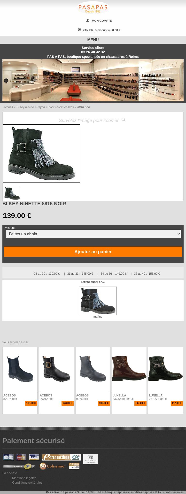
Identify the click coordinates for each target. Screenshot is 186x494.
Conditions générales (27, 482)
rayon (41, 107)
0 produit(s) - (98, 30)
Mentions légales (24, 478)
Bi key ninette (25, 107)
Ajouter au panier (92, 251)
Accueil (8, 107)
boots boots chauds (61, 107)
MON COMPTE (102, 21)
